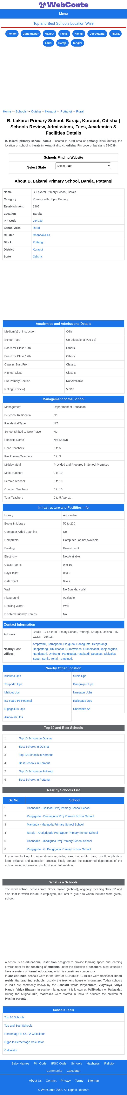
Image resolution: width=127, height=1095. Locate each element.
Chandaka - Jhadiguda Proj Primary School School (59, 841)
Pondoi (11, 33)
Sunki (45, 658)
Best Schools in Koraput (34, 763)
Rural (80, 111)
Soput (36, 658)
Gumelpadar (91, 649)
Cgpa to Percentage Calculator (24, 1042)
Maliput (49, 33)
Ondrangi (55, 653)
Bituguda (69, 644)
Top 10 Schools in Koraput (36, 755)
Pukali (64, 33)
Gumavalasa (73, 649)
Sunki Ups (79, 676)
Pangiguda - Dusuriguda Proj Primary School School (60, 816)
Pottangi (66, 111)
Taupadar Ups (13, 684)
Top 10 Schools (14, 1017)
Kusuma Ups (12, 676)
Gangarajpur (31, 33)
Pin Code (40, 1063)
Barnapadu (55, 644)
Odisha (36, 111)
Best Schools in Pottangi (34, 779)
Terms (79, 1080)
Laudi (48, 43)
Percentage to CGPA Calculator (24, 1033)
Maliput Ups (12, 692)
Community (54, 1070)
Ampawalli (39, 644)
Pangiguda (69, 653)
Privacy (66, 1080)
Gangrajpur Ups (83, 684)
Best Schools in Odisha (34, 746)
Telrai (54, 658)
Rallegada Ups (82, 700)
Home (7, 111)
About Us (35, 1080)
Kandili (78, 33)
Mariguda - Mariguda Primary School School (55, 824)
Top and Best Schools (18, 1025)
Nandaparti (40, 653)
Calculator (10, 1050)
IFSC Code (58, 1063)
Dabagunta (83, 644)
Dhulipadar (57, 649)
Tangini (77, 43)
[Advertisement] (63, 76)
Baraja (62, 43)
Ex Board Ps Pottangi (18, 700)
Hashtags (93, 1063)
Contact (51, 1080)
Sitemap (93, 1080)
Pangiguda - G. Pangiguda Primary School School (59, 849)
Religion (109, 1063)
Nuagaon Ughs (82, 692)
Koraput (50, 111)
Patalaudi (83, 653)
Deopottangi (97, 33)
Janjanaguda (109, 649)
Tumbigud (65, 658)
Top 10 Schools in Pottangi (36, 771)
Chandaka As (41, 235)
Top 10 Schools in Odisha (35, 738)
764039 (37, 220)
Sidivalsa (110, 653)
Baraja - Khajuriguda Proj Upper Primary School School (62, 832)
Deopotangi (99, 644)
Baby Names (20, 1063)
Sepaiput (96, 653)
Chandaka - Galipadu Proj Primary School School (58, 808)
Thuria (115, 33)
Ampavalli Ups (13, 717)
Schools (21, 111)
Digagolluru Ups (14, 709)
